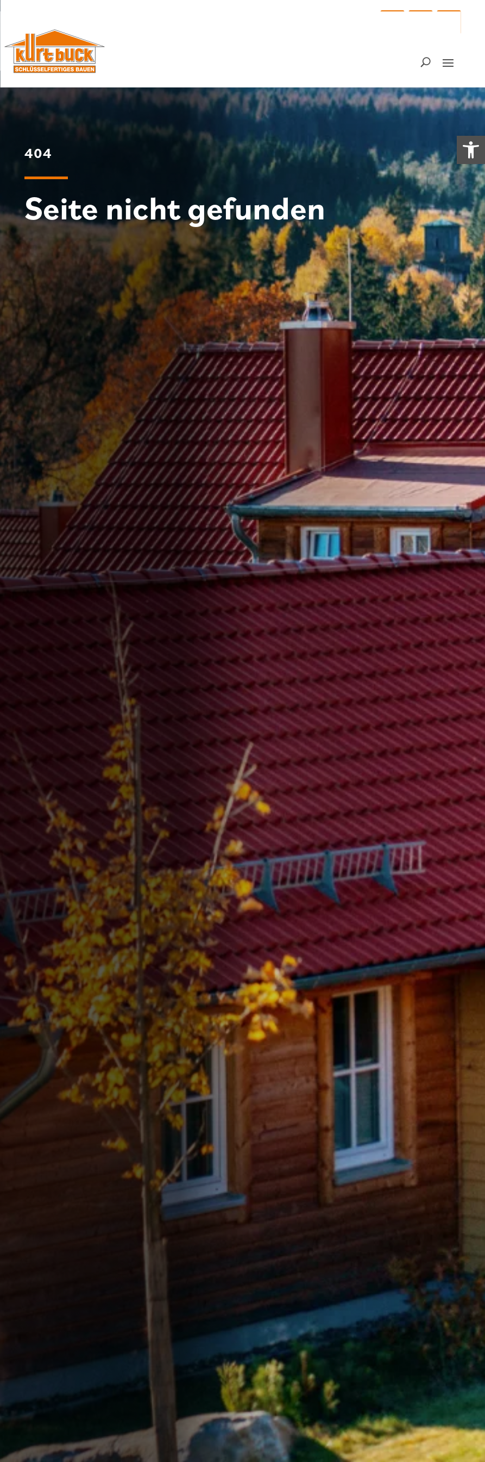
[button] (392, 22)
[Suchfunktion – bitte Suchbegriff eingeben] (425, 62)
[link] (471, 150)
